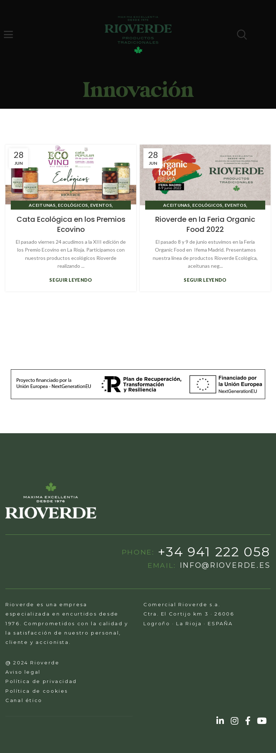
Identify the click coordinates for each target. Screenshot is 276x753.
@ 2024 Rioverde (32, 662)
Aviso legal (23, 672)
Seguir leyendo (70, 280)
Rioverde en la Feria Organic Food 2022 (205, 224)
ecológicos (73, 205)
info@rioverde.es (225, 565)
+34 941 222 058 (214, 552)
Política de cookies (36, 691)
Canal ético (23, 700)
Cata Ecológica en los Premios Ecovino (71, 224)
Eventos (101, 205)
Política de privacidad (41, 681)
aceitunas (42, 205)
